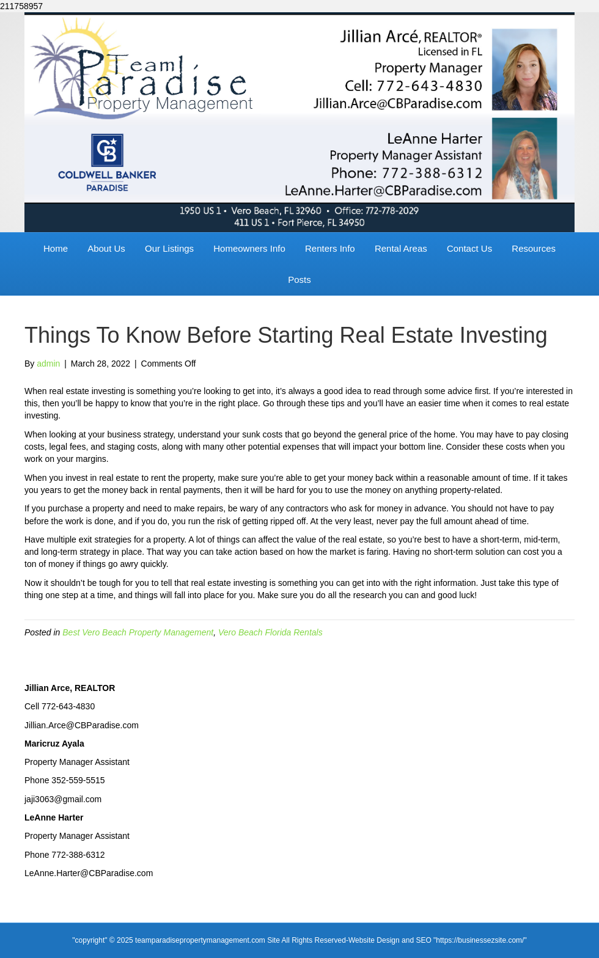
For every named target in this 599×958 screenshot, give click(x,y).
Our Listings (169, 248)
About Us (106, 248)
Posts (299, 279)
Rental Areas (401, 248)
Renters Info (330, 248)
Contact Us (469, 248)
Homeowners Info (249, 248)
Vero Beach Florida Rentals (270, 632)
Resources (534, 248)
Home (55, 248)
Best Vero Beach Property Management (137, 632)
